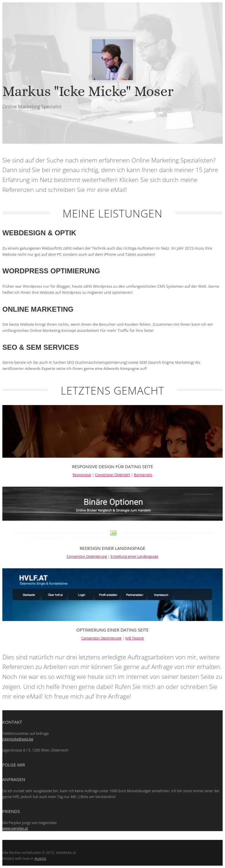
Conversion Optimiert (112, 474)
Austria (40, 858)
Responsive (82, 474)
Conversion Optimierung (87, 556)
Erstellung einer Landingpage (134, 556)
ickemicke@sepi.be (17, 739)
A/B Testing (134, 638)
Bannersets (143, 474)
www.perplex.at (15, 828)
